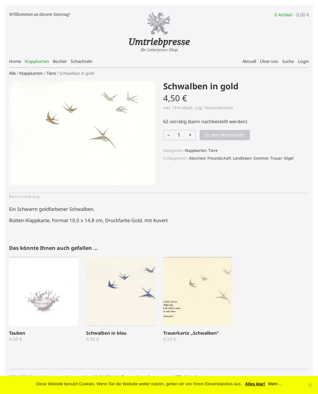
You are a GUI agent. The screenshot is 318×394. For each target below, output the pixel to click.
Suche (288, 61)
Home (15, 61)
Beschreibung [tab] (24, 196)
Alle (12, 73)
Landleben (242, 158)
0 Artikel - (291, 15)
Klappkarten (37, 61)
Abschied (197, 158)
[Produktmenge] (179, 134)
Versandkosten (218, 108)
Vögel (288, 158)
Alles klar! (255, 384)
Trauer (276, 158)
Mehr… (275, 384)
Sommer (260, 158)
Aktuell (249, 61)
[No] (310, 385)
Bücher (60, 61)
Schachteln (81, 61)
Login (303, 61)
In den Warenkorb (224, 135)
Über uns (269, 61)
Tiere (51, 73)
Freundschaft (219, 158)
